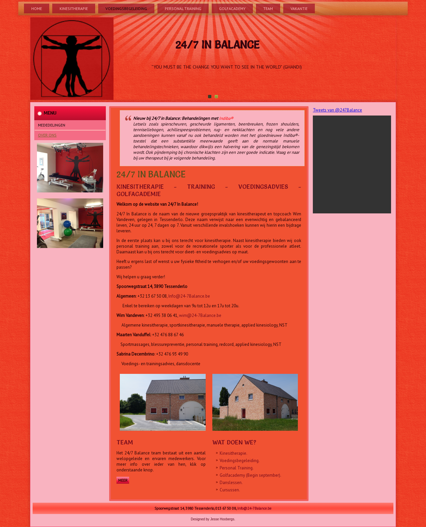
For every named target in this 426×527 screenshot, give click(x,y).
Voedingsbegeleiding (126, 8)
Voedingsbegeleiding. (240, 460)
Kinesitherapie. (233, 453)
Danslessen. (231, 482)
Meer (122, 480)
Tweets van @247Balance (337, 110)
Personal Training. (237, 468)
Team (268, 8)
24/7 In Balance (217, 44)
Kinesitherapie (74, 8)
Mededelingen (51, 125)
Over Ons (47, 134)
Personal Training (183, 8)
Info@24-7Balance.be (189, 296)
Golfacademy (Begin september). (250, 475)
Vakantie (299, 8)
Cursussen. (230, 490)
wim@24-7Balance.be (200, 315)
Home (36, 8)
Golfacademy (232, 8)
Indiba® (226, 118)
